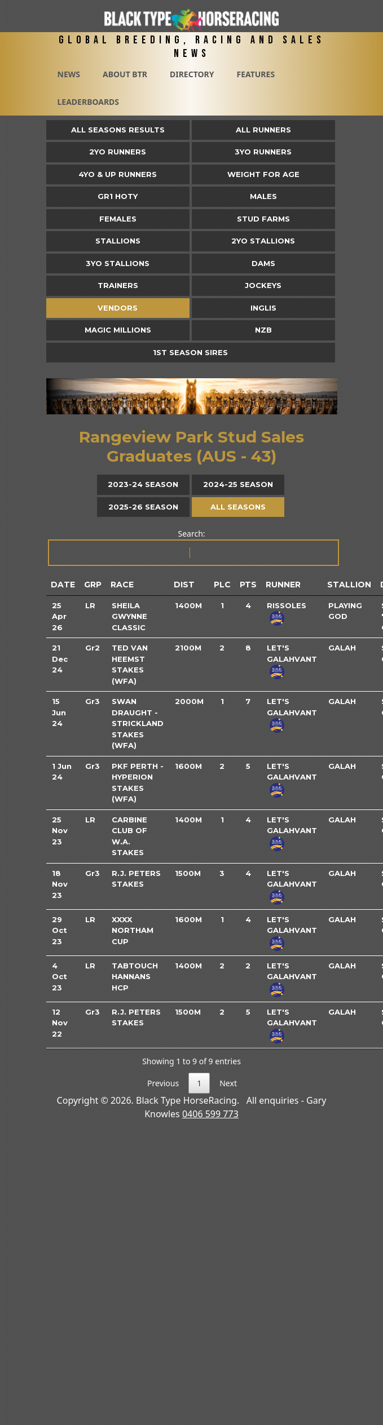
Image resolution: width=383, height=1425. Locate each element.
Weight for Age (263, 174)
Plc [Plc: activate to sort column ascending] (222, 584)
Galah (342, 647)
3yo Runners (263, 151)
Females (118, 218)
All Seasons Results (118, 129)
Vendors (118, 307)
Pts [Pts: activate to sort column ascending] (248, 584)
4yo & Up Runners (117, 174)
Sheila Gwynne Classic (129, 616)
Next (228, 1083)
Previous (163, 1083)
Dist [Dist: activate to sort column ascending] (184, 584)
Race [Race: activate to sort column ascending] (122, 584)
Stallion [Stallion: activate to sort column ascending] (349, 584)
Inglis (263, 307)
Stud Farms (263, 218)
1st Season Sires (190, 352)
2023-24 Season (143, 484)
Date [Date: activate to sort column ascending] (63, 584)
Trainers (118, 285)
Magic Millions (118, 329)
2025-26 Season (143, 506)
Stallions (117, 240)
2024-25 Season (238, 484)
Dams (263, 263)
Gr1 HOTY (118, 196)
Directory (192, 74)
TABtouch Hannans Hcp (135, 976)
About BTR (125, 74)
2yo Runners (117, 151)
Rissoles (286, 605)
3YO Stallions (117, 263)
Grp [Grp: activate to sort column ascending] (93, 584)
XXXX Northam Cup (132, 930)
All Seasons (238, 506)
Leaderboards (89, 101)
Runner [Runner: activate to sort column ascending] (283, 584)
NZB (263, 329)
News (69, 74)
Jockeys (263, 285)
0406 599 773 (210, 1114)
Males (263, 196)
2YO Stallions (263, 240)
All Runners (263, 129)
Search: (192, 547)
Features (255, 74)
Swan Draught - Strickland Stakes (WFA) (138, 723)
